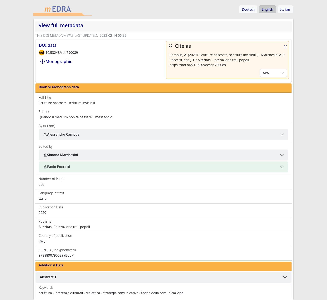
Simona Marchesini (60, 155)
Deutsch (248, 9)
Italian (285, 9)
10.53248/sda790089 (61, 52)
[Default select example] (273, 73)
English (267, 9)
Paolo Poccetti (56, 166)
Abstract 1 (48, 277)
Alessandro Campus (61, 134)
